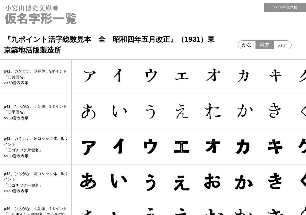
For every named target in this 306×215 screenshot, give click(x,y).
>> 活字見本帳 (285, 7)
